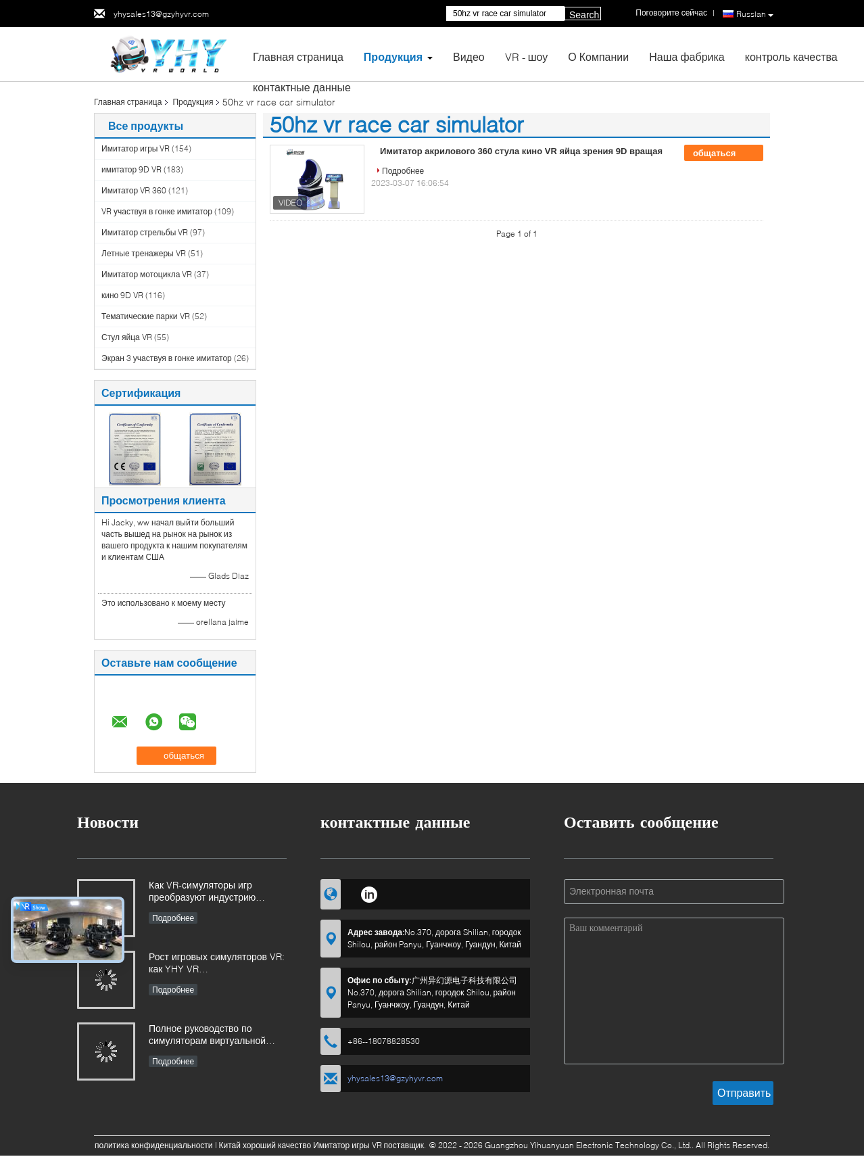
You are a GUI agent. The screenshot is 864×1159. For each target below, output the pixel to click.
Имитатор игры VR (135, 148)
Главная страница (298, 56)
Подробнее (403, 171)
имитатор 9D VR (131, 169)
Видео (469, 56)
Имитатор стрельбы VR (144, 232)
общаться (723, 153)
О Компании (598, 56)
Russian (754, 14)
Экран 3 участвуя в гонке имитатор (166, 358)
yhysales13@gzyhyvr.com (161, 14)
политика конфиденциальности (154, 1145)
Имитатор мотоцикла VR (146, 274)
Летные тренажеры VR (143, 253)
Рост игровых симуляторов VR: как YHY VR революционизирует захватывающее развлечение (217, 964)
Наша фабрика (687, 56)
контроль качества (791, 56)
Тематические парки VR (145, 316)
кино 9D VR (122, 295)
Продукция (393, 56)
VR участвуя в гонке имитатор (156, 211)
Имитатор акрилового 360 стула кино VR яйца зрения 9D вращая (521, 151)
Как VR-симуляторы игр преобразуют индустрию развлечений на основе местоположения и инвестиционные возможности (215, 892)
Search (584, 14)
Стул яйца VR (126, 337)
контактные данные (302, 86)
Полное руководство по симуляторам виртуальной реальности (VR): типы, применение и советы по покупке (207, 1035)
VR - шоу (526, 56)
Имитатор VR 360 (133, 190)
